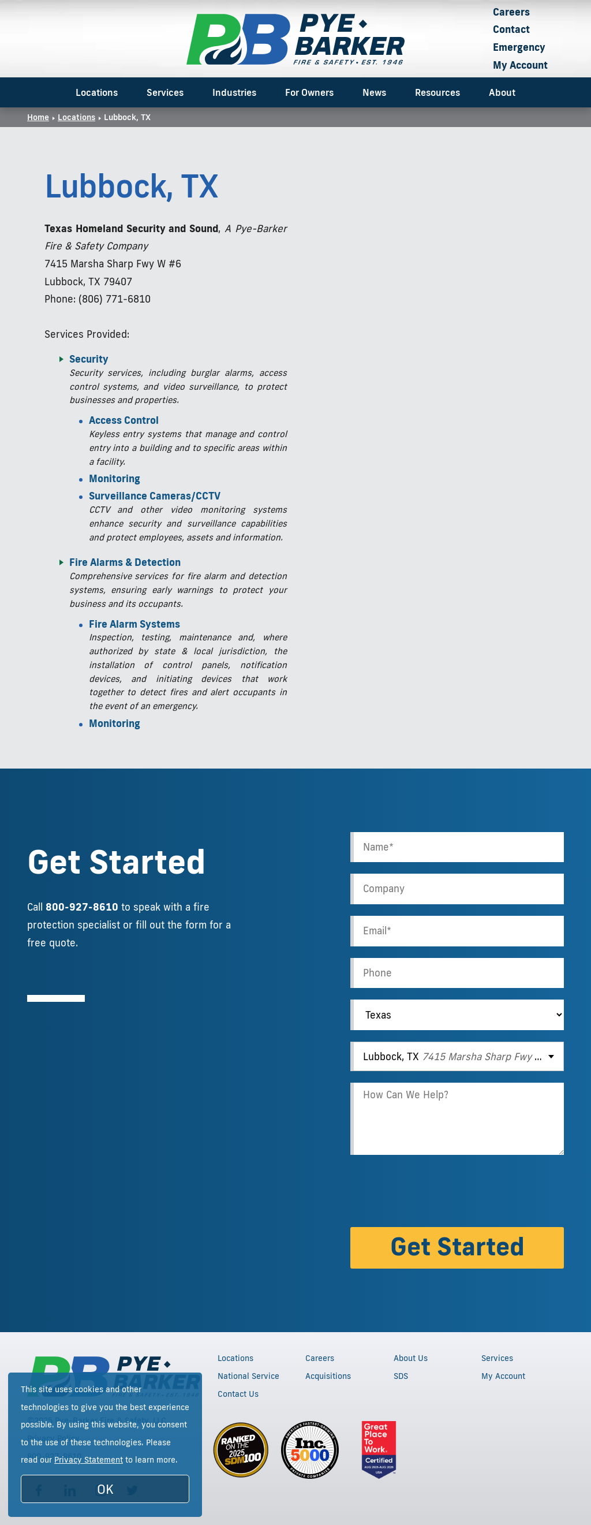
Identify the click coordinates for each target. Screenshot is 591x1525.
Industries (234, 92)
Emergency (519, 47)
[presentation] (438, 1192)
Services (165, 92)
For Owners (309, 92)
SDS (401, 1376)
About (502, 92)
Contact (511, 29)
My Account (520, 65)
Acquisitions (328, 1376)
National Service (248, 1376)
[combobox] (457, 1056)
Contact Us (238, 1394)
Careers (511, 12)
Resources (437, 92)
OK (105, 1489)
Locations (97, 92)
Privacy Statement (88, 1460)
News (374, 92)
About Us (411, 1358)
